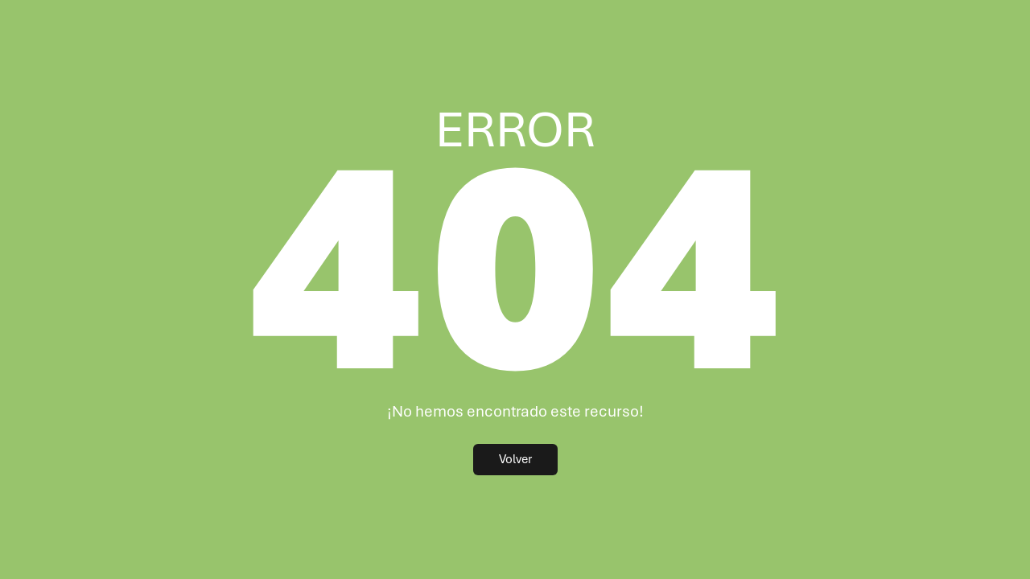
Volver (515, 459)
